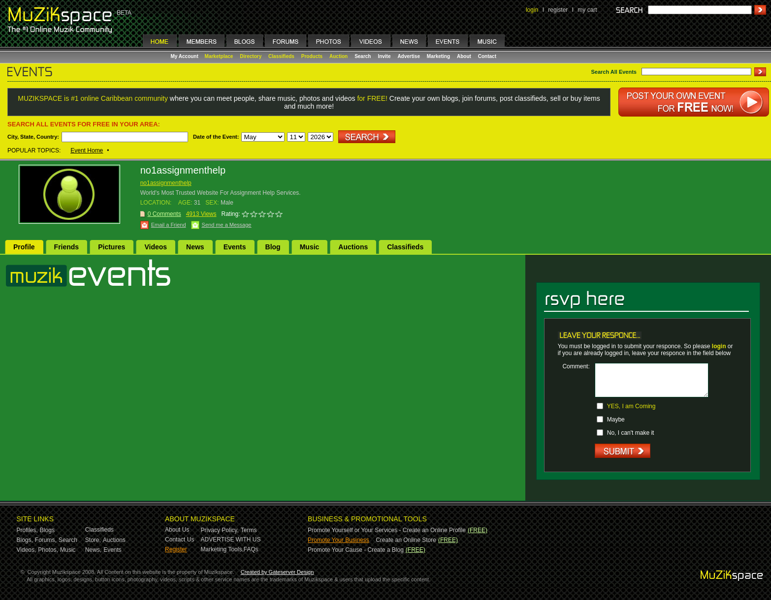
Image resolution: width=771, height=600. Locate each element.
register (558, 9)
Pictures (111, 247)
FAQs (251, 549)
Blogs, (25, 540)
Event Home (86, 150)
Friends (66, 247)
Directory (250, 56)
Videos (155, 247)
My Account (185, 56)
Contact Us (179, 539)
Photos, (48, 549)
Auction (338, 56)
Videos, (26, 549)
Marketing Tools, (222, 549)
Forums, (46, 540)
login (532, 9)
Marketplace (219, 56)
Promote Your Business (338, 540)
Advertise (408, 56)
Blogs (47, 530)
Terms (249, 530)
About (464, 56)
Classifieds (281, 56)
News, (93, 549)
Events (235, 247)
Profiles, (27, 530)
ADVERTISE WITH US (231, 539)
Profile (24, 247)
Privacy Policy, (220, 530)
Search (362, 56)
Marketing (438, 56)
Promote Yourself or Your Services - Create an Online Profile (387, 530)
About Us (177, 529)
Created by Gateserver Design (277, 572)
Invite (384, 56)
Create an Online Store (406, 540)
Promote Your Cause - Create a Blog (356, 549)
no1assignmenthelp (166, 183)
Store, (93, 540)
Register (176, 549)
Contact (487, 56)
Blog (273, 247)
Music (310, 247)
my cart (587, 9)
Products (311, 56)
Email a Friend (168, 225)
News (195, 247)
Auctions (353, 247)
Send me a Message (227, 225)
